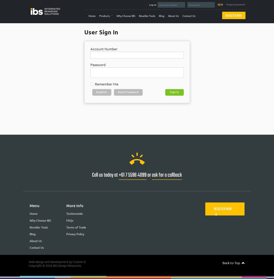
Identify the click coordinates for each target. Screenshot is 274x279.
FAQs (69, 220)
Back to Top (233, 263)
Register (101, 92)
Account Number (103, 49)
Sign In (174, 92)
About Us (173, 15)
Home (92, 15)
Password (98, 64)
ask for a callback (167, 175)
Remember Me (104, 84)
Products (104, 15)
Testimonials (74, 213)
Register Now (234, 16)
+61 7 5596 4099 (133, 175)
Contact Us (188, 15)
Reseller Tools (147, 15)
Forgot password (235, 4)
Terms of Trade (76, 227)
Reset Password (128, 92)
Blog (161, 15)
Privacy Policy (75, 234)
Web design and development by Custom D (57, 262)
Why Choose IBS (126, 15)
